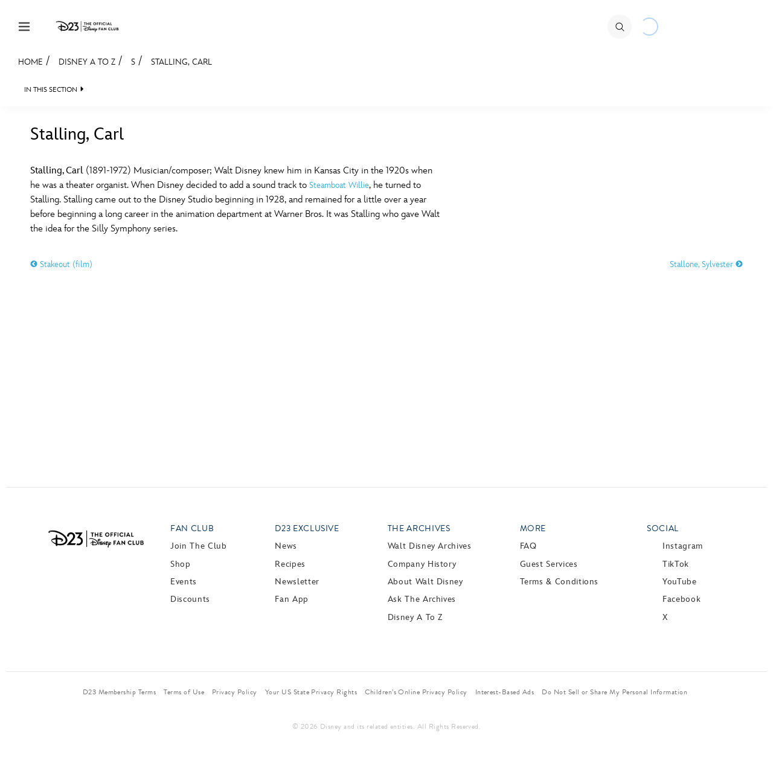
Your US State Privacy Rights (311, 691)
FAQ (528, 546)
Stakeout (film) (61, 264)
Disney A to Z (87, 62)
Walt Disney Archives (430, 546)
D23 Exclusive (307, 528)
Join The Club (198, 546)
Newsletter (297, 581)
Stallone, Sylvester (706, 264)
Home (30, 62)
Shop (180, 564)
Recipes (290, 564)
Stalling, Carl (181, 62)
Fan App (291, 599)
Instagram (682, 546)
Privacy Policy (234, 691)
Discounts (190, 599)
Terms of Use (184, 691)
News (286, 546)
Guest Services (549, 564)
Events (183, 581)
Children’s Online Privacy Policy (416, 691)
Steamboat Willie (339, 185)
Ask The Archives (422, 599)
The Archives (419, 528)
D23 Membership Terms (119, 691)
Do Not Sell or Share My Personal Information (614, 691)
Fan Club (192, 528)
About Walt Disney (425, 581)
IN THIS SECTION (50, 89)
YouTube (679, 581)
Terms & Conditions (559, 581)
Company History (422, 564)
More (533, 528)
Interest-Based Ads (504, 691)
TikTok (675, 564)
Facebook (681, 599)
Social (663, 528)
